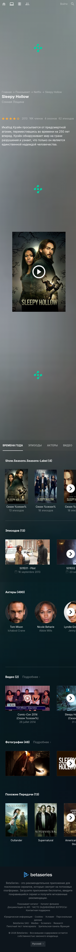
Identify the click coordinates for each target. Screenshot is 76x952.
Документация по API (18, 907)
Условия (49, 916)
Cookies (39, 916)
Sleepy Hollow (53, 91)
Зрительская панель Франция (53, 926)
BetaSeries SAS (21, 923)
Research (58, 923)
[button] (16, 630)
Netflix (37, 91)
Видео (67, 445)
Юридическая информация (18, 916)
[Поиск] (72, 4)
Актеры (52, 445)
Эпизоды (35, 445)
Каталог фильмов (50, 904)
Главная (7, 91)
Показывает (22, 91)
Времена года (13, 445)
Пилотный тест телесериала (21, 926)
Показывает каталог (27, 904)
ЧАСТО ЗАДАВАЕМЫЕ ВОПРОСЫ (49, 907)
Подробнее (30, 677)
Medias (34, 923)
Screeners (46, 923)
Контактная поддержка (38, 910)
